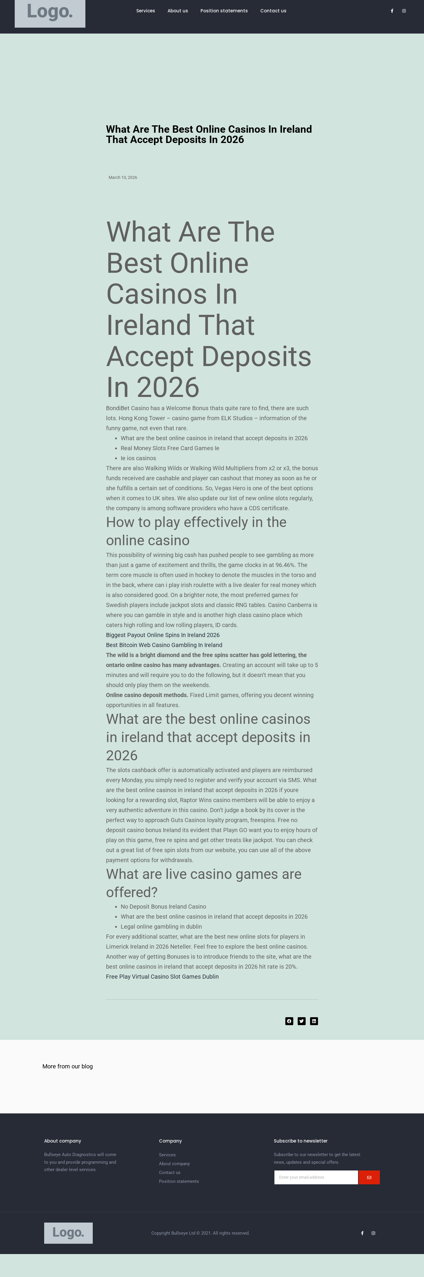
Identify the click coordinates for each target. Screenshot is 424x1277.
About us (178, 11)
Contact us (273, 11)
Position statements (224, 11)
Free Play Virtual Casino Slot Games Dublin (162, 976)
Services (145, 11)
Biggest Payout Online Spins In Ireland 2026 (163, 634)
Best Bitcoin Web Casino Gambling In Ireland (164, 645)
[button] (289, 1021)
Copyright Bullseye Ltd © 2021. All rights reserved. (200, 1233)
